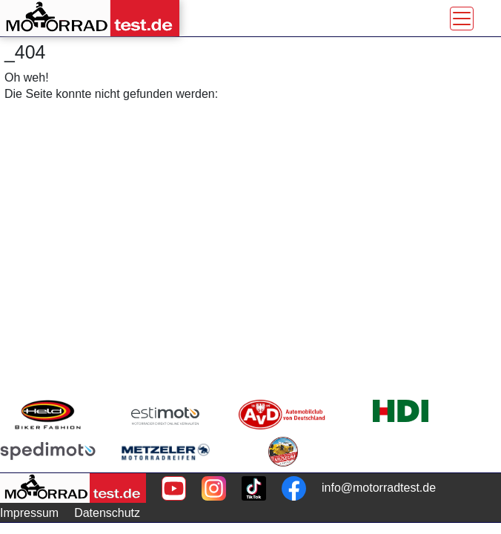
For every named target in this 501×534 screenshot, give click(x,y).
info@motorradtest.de (379, 487)
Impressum (29, 513)
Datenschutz (107, 513)
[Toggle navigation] (462, 18)
